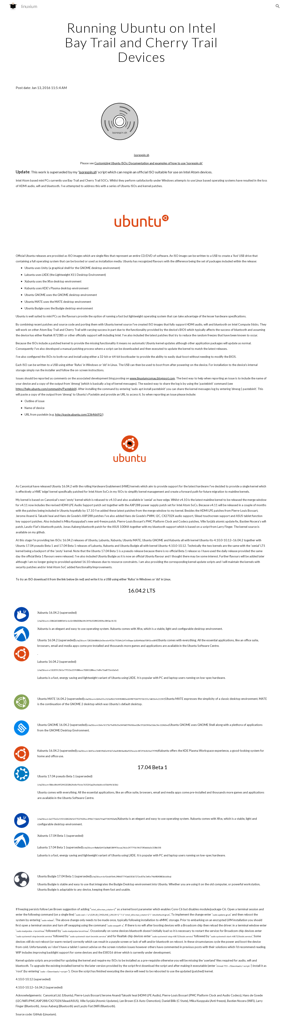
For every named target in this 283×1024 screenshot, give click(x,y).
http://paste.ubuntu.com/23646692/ (79, 414)
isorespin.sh (141, 155)
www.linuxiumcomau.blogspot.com (152, 378)
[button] (277, 6)
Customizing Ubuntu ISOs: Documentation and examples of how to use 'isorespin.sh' (148, 163)
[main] (141, 42)
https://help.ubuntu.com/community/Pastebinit (46, 389)
